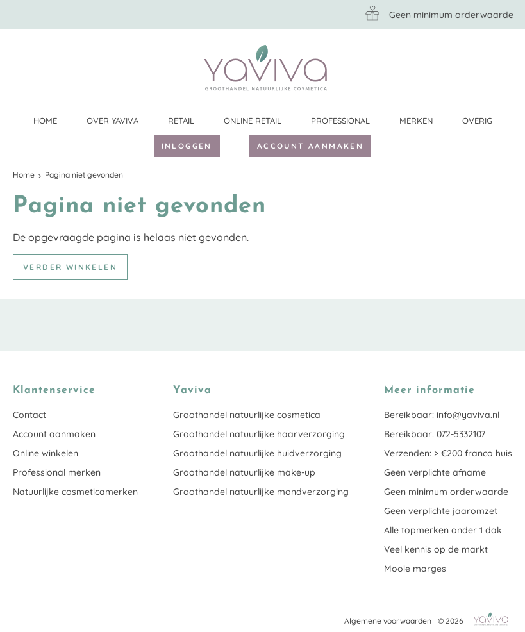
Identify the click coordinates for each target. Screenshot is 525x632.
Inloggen (187, 146)
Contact (29, 414)
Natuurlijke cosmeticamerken (75, 491)
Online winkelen (45, 453)
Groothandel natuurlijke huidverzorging (257, 453)
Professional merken (57, 472)
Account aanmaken (310, 146)
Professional (340, 120)
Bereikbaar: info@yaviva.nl (441, 414)
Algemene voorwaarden (387, 621)
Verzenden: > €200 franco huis (448, 453)
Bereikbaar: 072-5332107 (434, 434)
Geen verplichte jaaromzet (440, 511)
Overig (477, 120)
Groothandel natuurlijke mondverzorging (261, 491)
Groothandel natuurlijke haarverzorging (259, 434)
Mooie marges (415, 568)
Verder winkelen (70, 267)
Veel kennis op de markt (436, 549)
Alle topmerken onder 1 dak (443, 530)
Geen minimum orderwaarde (446, 491)
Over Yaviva (112, 120)
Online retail (252, 120)
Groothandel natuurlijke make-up (244, 472)
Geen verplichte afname (435, 472)
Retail (181, 120)
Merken (416, 120)
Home (45, 120)
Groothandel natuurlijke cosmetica (247, 414)
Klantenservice (502, 67)
